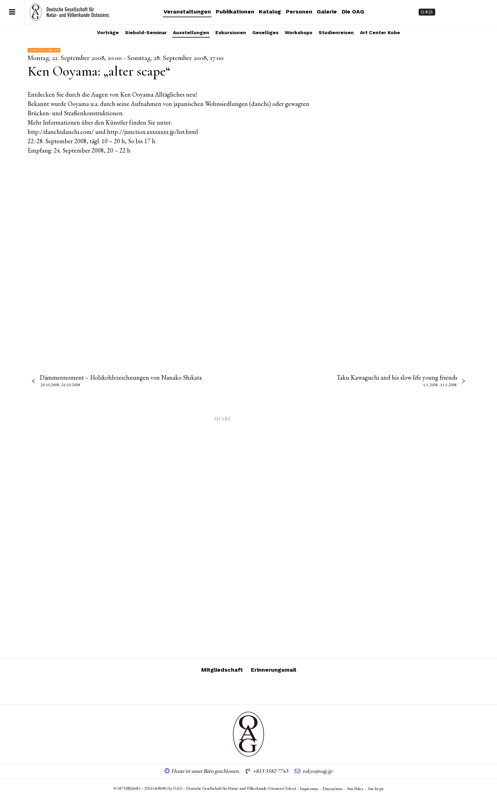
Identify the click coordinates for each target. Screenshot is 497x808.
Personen (299, 11)
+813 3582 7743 (270, 771)
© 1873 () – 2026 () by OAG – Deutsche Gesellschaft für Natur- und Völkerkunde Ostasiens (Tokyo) (205, 788)
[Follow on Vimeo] (459, 12)
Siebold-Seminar (146, 32)
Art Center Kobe (380, 32)
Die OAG (353, 11)
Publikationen (235, 11)
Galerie (327, 11)
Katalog (270, 11)
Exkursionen (230, 32)
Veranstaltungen (187, 11)
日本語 (426, 12)
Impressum (309, 788)
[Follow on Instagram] (446, 12)
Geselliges (265, 32)
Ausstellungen (191, 32)
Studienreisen (336, 32)
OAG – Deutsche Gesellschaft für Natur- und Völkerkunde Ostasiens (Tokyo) (69, 12)
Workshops (298, 32)
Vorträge (108, 32)
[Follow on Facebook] (471, 12)
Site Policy (355, 788)
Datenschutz (332, 788)
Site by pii (375, 788)
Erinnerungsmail (273, 669)
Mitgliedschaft (222, 669)
